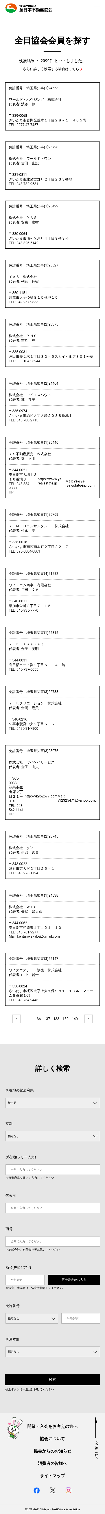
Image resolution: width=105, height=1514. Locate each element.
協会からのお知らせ (52, 1451)
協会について (52, 1438)
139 (65, 1019)
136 (38, 1019)
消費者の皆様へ (52, 1463)
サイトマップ (52, 1475)
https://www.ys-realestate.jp (50, 481)
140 (75, 1019)
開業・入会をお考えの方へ (52, 1426)
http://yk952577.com (41, 796)
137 (47, 1019)
